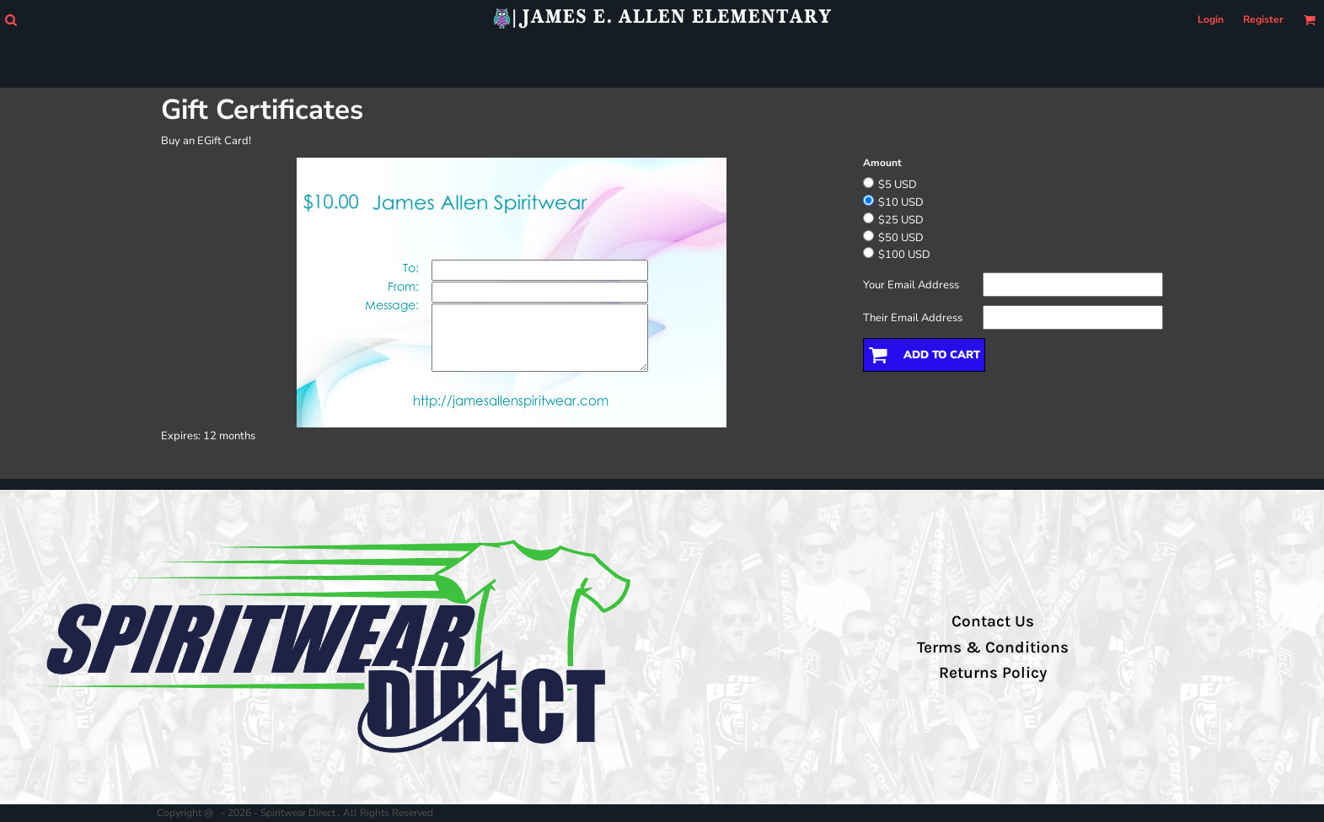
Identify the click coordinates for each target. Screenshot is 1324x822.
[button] (10, 19)
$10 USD (901, 202)
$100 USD (904, 254)
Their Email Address (912, 317)
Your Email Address (911, 285)
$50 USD (901, 237)
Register (1263, 19)
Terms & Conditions (993, 647)
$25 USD (901, 220)
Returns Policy (993, 673)
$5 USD (897, 184)
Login (1211, 19)
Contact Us (992, 621)
